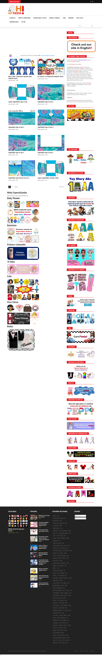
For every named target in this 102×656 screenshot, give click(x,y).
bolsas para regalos (63, 533)
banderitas (64, 530)
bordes (61, 535)
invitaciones (55, 580)
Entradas (78, 516)
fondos (63, 558)
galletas (62, 565)
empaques (63, 555)
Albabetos (13, 18)
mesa (54, 598)
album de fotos (56, 528)
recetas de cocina (57, 612)
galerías (55, 565)
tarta (62, 630)
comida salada (56, 545)
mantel (67, 590)
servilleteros (56, 622)
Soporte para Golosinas (58, 523)
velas (60, 640)
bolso (54, 535)
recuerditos (55, 615)
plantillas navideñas (57, 610)
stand (54, 627)
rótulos (54, 617)
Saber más (87, 650)
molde (60, 598)
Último (16, 187)
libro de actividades (57, 588)
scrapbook (55, 620)
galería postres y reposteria (59, 563)
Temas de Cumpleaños (24, 18)
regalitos (65, 615)
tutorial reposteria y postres (59, 637)
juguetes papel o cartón (58, 585)
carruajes (55, 540)
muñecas (62, 600)
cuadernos (55, 548)
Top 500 (23, 22)
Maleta (54, 515)
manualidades (56, 593)
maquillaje (66, 593)
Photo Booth (56, 520)
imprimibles (55, 578)
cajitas (54, 538)
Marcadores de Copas (58, 518)
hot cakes (62, 575)
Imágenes (71, 18)
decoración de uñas (57, 550)
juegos (65, 583)
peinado (55, 608)
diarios (67, 550)
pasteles (65, 605)
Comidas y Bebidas (54, 18)
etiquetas (55, 558)
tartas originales (56, 632)
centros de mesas (57, 543)
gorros (54, 573)
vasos (54, 640)
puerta (67, 610)
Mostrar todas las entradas (48, 55)
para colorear (56, 605)
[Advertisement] (36, 42)
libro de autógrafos (57, 590)
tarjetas (54, 630)
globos (54, 568)
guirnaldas (62, 573)
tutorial (63, 635)
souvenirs (64, 625)
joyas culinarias (56, 583)
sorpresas (55, 625)
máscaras (55, 603)
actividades (55, 525)
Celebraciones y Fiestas (40, 18)
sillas (64, 622)
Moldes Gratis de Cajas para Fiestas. (16, 530)
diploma (55, 553)
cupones (63, 548)
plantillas (62, 608)
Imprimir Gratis (14, 22)
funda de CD (56, 560)
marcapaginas (56, 595)
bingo (54, 533)
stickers (61, 627)
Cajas (64, 18)
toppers (55, 635)
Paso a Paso (79, 18)
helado (54, 575)
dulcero (54, 555)
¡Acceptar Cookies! (77, 650)
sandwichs (62, 617)
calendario (63, 538)
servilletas (64, 620)
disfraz (61, 553)
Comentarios (78, 518)
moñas (54, 600)
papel (63, 603)
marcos (65, 595)
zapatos (63, 642)
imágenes (65, 578)
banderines (55, 530)
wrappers (55, 642)
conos (65, 545)
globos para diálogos (58, 570)
